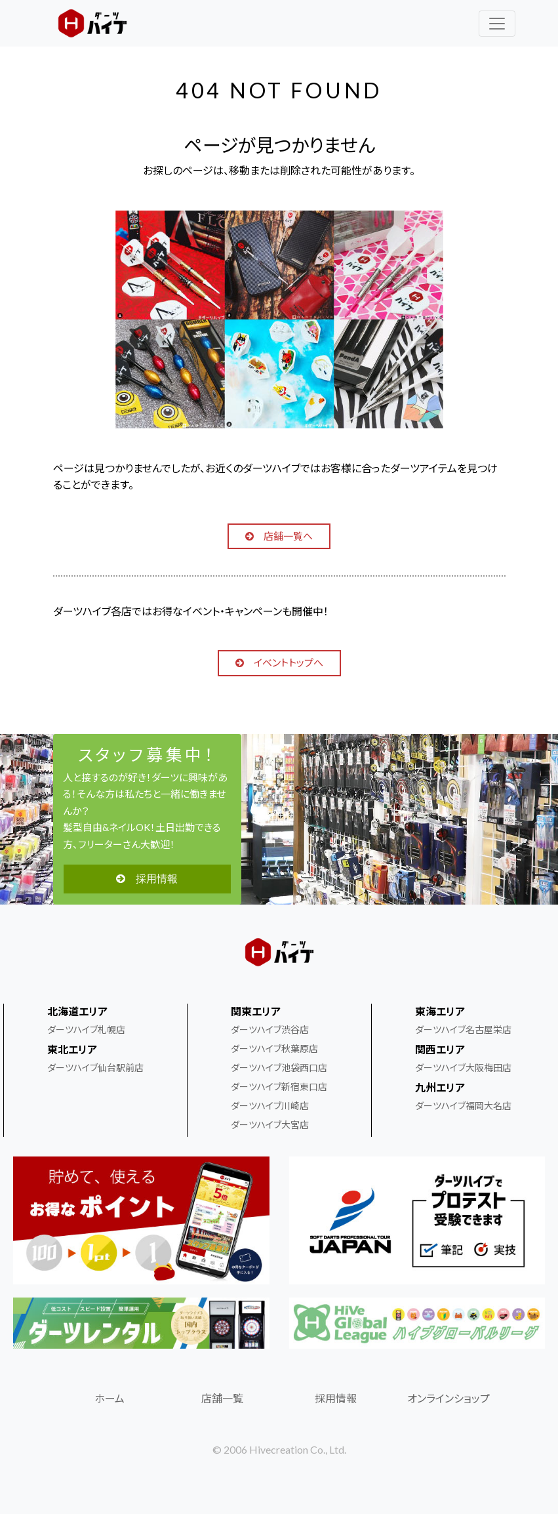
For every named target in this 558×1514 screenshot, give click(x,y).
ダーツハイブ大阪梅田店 (463, 1067)
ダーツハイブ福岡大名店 (463, 1105)
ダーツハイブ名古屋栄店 (463, 1029)
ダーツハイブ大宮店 (270, 1124)
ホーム (109, 1398)
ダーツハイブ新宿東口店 (279, 1086)
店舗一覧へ (279, 536)
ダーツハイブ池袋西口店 (279, 1067)
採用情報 (147, 878)
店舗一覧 (222, 1398)
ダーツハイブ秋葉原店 (274, 1048)
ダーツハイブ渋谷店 (270, 1029)
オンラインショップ (448, 1398)
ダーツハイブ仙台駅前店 (95, 1067)
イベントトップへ (279, 662)
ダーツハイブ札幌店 (86, 1029)
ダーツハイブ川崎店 (270, 1105)
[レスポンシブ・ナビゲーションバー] (497, 23)
